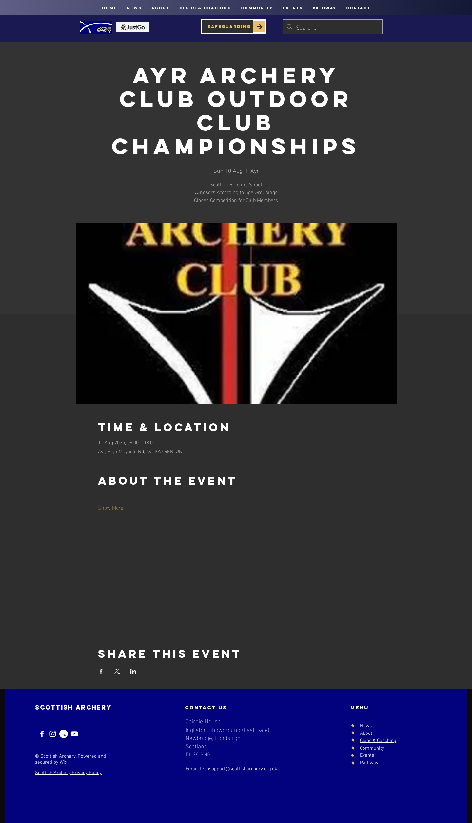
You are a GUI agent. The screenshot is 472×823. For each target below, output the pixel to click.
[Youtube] (74, 734)
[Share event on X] (117, 671)
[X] (63, 734)
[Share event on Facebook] (101, 671)
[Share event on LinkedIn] (133, 671)
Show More (110, 507)
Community (372, 748)
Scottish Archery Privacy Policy (68, 773)
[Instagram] (53, 734)
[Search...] (332, 27)
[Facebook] (42, 734)
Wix (63, 762)
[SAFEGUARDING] (227, 26)
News (366, 726)
